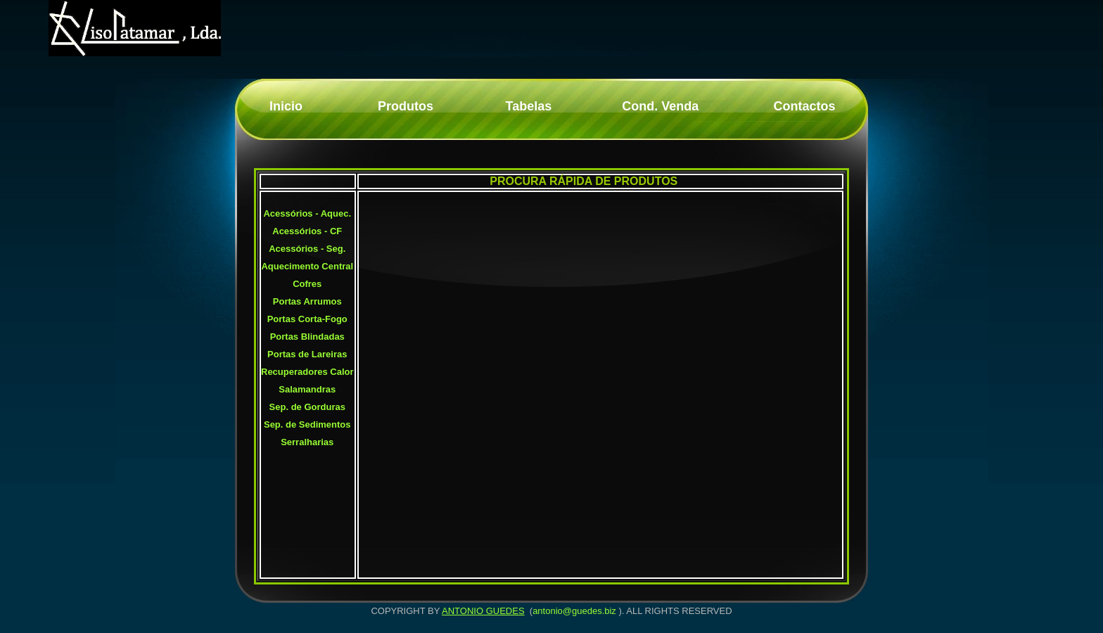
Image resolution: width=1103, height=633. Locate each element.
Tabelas (529, 106)
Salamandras (307, 389)
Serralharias (307, 442)
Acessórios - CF (307, 231)
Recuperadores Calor (307, 371)
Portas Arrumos (307, 301)
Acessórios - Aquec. (307, 213)
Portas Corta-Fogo (307, 319)
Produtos (405, 106)
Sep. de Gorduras (307, 407)
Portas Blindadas (307, 336)
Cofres (307, 284)
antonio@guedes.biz (574, 611)
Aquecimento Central (307, 266)
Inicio (285, 106)
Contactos (804, 106)
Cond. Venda (660, 106)
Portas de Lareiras (307, 354)
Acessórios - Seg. (307, 248)
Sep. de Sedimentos (307, 424)
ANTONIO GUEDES (483, 611)
